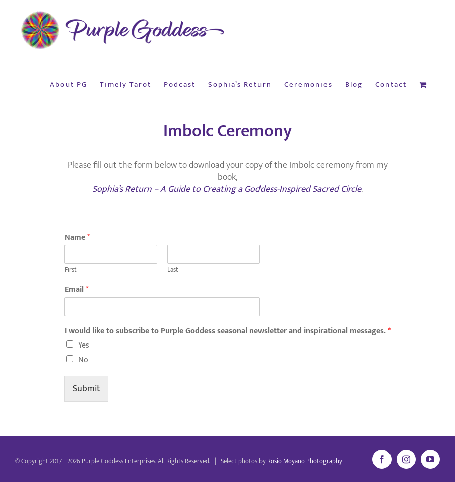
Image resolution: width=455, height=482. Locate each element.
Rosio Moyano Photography (304, 461)
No (83, 360)
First (70, 270)
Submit (86, 388)
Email (76, 290)
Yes (83, 345)
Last (172, 270)
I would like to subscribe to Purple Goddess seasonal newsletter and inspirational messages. (227, 331)
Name (77, 238)
